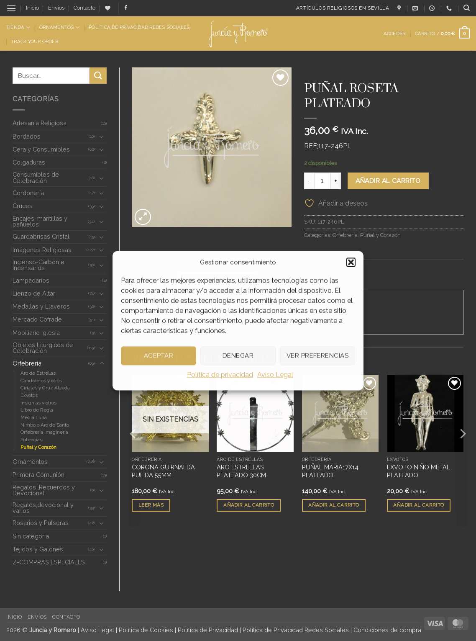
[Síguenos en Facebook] (125, 8)
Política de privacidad (220, 374)
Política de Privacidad (208, 629)
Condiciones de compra (387, 629)
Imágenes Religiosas (42, 249)
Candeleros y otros (41, 381)
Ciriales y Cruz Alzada (45, 388)
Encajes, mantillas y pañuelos (40, 221)
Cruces (23, 205)
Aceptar (158, 355)
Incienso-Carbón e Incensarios (38, 264)
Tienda (18, 27)
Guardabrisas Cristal (41, 236)
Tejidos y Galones (38, 549)
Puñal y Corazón (38, 447)
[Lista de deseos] (107, 8)
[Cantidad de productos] (322, 180)
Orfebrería (27, 363)
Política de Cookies (146, 629)
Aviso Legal (275, 374)
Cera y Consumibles (41, 149)
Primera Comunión (38, 474)
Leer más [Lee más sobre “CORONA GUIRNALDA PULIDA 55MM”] (151, 505)
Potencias (31, 440)
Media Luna (33, 417)
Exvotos (29, 395)
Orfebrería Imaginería (44, 432)
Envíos (56, 8)
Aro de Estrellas (38, 373)
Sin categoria (31, 536)
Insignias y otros (38, 403)
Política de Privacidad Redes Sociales (139, 27)
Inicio (32, 8)
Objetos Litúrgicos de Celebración (43, 347)
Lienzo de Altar (34, 293)
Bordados (27, 136)
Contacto (84, 8)
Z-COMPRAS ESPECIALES (49, 562)
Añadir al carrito (388, 181)
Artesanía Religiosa (40, 122)
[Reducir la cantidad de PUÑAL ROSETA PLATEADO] (309, 180)
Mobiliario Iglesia (36, 332)
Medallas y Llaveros (41, 306)
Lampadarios (31, 280)
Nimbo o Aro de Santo (44, 425)
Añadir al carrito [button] (248, 505)
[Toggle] (102, 136)
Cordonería (28, 192)
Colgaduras (29, 162)
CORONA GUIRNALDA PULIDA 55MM (163, 471)
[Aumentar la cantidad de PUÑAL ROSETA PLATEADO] (336, 180)
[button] (351, 262)
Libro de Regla (36, 410)
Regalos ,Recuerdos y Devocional (44, 490)
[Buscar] (466, 8)
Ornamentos (59, 27)
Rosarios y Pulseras (41, 522)
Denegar (238, 355)
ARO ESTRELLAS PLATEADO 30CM (241, 471)
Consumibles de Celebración (36, 177)
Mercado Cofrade (37, 319)
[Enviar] (98, 75)
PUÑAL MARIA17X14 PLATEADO (330, 471)
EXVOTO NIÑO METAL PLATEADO (418, 471)
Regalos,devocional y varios (43, 507)
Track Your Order (34, 41)
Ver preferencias (317, 355)
